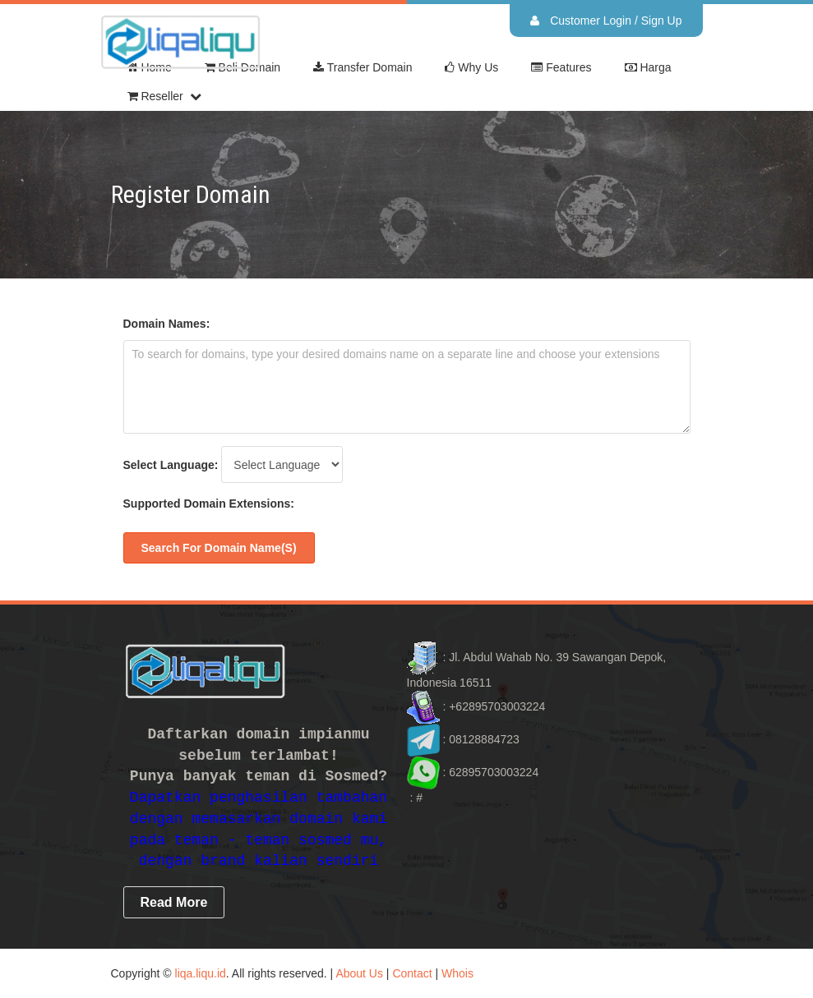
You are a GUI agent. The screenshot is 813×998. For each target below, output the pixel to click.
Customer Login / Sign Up (605, 20)
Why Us (471, 67)
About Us (359, 973)
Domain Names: (166, 323)
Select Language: (171, 464)
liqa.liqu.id (200, 973)
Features (561, 67)
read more (174, 902)
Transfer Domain (362, 67)
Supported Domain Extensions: (208, 503)
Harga (648, 67)
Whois (457, 973)
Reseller (155, 96)
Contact (412, 973)
